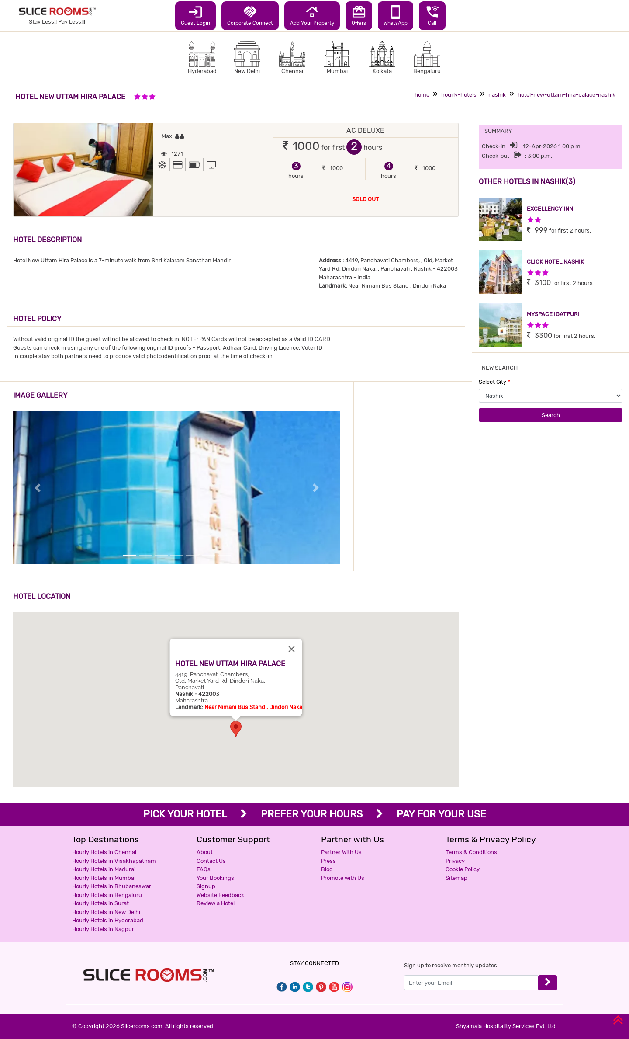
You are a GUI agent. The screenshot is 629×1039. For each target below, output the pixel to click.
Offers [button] (358, 15)
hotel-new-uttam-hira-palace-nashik (566, 94)
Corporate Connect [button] (250, 15)
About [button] (205, 852)
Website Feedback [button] (220, 895)
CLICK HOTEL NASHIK (555, 261)
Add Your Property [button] (312, 15)
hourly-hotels (459, 94)
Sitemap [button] (456, 878)
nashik (497, 94)
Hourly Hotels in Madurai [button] (103, 869)
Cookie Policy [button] (463, 869)
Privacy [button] (455, 861)
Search (551, 415)
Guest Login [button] (195, 15)
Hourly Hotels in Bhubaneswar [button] (111, 886)
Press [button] (328, 861)
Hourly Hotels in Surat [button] (100, 903)
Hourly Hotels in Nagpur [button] (103, 929)
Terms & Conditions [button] (471, 852)
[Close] (291, 649)
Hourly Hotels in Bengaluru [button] (107, 895)
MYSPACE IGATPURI (553, 314)
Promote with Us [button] (342, 878)
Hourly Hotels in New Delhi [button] (106, 912)
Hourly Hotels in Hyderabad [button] (107, 920)
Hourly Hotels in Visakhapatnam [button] (114, 861)
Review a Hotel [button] (216, 903)
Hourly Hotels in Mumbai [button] (103, 878)
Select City (494, 382)
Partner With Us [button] (341, 852)
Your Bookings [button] (215, 878)
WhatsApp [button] (396, 15)
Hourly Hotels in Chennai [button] (104, 852)
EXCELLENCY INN (550, 208)
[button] (236, 729)
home (422, 94)
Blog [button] (327, 869)
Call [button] (432, 15)
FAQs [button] (204, 869)
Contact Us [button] (211, 861)
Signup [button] (206, 886)
